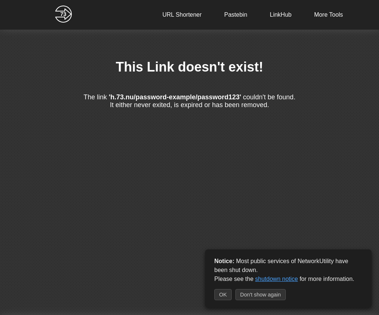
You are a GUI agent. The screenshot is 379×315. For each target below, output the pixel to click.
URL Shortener (182, 14)
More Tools (328, 14)
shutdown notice (276, 279)
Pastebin (235, 14)
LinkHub (281, 14)
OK (223, 295)
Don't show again (260, 295)
